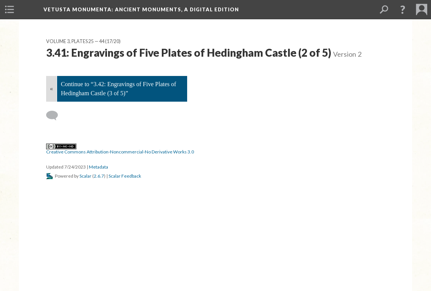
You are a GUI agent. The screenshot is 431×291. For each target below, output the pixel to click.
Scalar (85, 176)
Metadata (98, 167)
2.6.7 (99, 176)
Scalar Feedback (125, 176)
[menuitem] (9, 9)
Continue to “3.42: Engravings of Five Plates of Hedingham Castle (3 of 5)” (118, 88)
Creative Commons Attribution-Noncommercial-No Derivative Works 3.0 (120, 149)
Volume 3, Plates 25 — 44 (75, 41)
